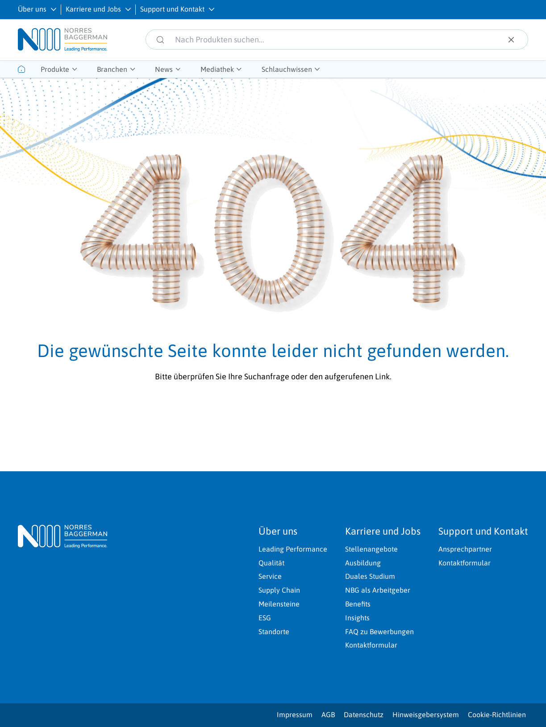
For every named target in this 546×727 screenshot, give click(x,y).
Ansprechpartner (465, 549)
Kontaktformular (371, 645)
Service (270, 576)
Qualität (271, 563)
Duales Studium (370, 576)
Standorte (273, 631)
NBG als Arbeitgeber (377, 590)
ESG (264, 618)
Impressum (295, 714)
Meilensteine (279, 604)
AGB (328, 714)
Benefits (358, 604)
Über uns (32, 9)
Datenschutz (363, 714)
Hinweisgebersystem (425, 714)
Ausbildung (363, 563)
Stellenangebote (371, 549)
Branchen (112, 69)
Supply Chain (279, 590)
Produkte (55, 69)
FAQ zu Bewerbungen (379, 631)
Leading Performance (292, 549)
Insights (357, 618)
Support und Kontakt (172, 9)
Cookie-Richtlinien (497, 714)
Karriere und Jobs (93, 9)
